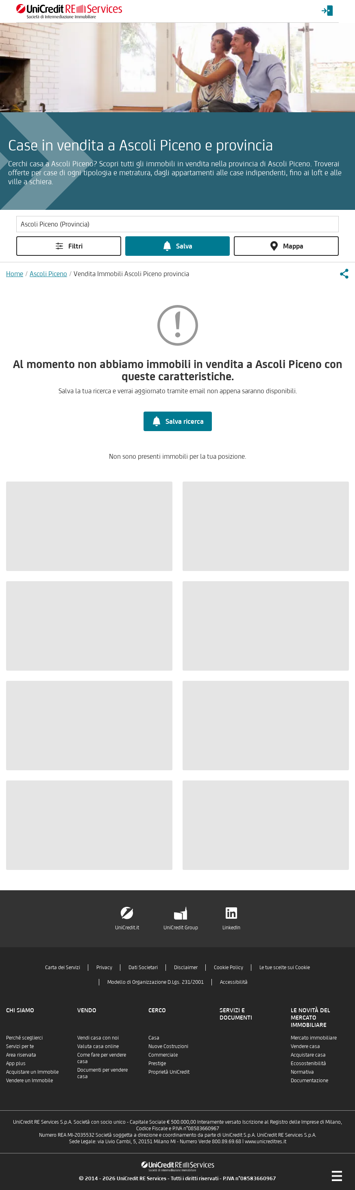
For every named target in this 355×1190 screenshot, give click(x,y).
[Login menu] (327, 11)
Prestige (157, 1063)
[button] (344, 273)
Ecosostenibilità (308, 1063)
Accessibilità (234, 982)
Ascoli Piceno (48, 274)
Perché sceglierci (24, 1038)
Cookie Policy (228, 967)
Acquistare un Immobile (32, 1072)
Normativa (302, 1072)
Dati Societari (143, 967)
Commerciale (163, 1055)
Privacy (104, 967)
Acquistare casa (308, 1055)
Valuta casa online (98, 1046)
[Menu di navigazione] (337, 1176)
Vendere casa (305, 1046)
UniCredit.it (127, 927)
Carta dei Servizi (62, 967)
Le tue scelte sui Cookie (284, 967)
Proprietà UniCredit (168, 1072)
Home (14, 274)
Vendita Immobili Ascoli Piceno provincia (131, 274)
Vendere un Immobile (29, 1080)
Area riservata (21, 1055)
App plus (16, 1063)
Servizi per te (20, 1046)
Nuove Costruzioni (168, 1046)
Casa (153, 1038)
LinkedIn (231, 927)
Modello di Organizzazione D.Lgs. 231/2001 (155, 982)
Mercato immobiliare (314, 1038)
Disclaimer (186, 967)
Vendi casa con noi (98, 1038)
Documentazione (309, 1080)
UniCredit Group (180, 927)
